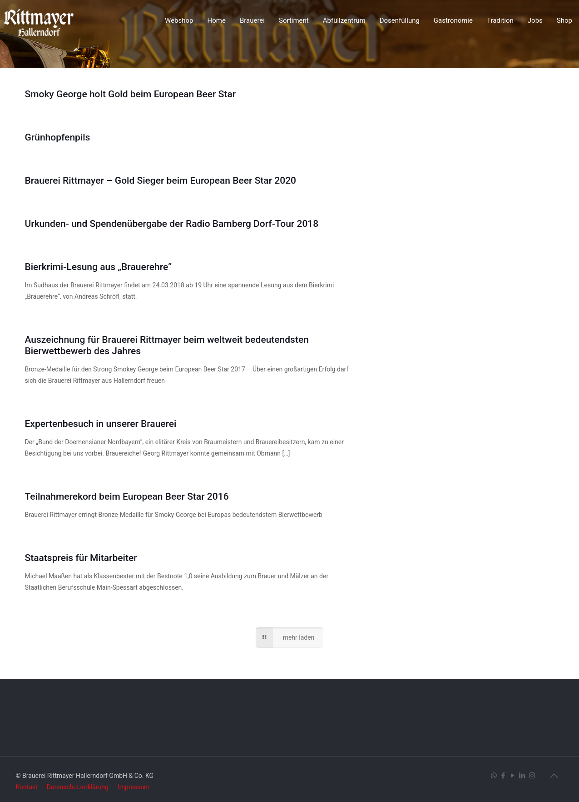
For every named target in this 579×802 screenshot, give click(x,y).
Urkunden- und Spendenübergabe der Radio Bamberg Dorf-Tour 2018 (172, 223)
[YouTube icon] (513, 776)
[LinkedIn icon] (522, 776)
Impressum (133, 787)
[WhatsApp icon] (493, 776)
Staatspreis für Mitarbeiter (81, 557)
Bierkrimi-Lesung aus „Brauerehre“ (98, 266)
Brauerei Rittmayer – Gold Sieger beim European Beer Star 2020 (161, 180)
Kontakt (27, 787)
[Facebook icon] (503, 776)
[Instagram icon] (532, 776)
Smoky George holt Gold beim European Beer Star (130, 94)
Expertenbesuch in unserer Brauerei (101, 423)
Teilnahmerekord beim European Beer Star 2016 (127, 496)
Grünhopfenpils (57, 137)
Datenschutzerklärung (78, 787)
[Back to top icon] (554, 775)
